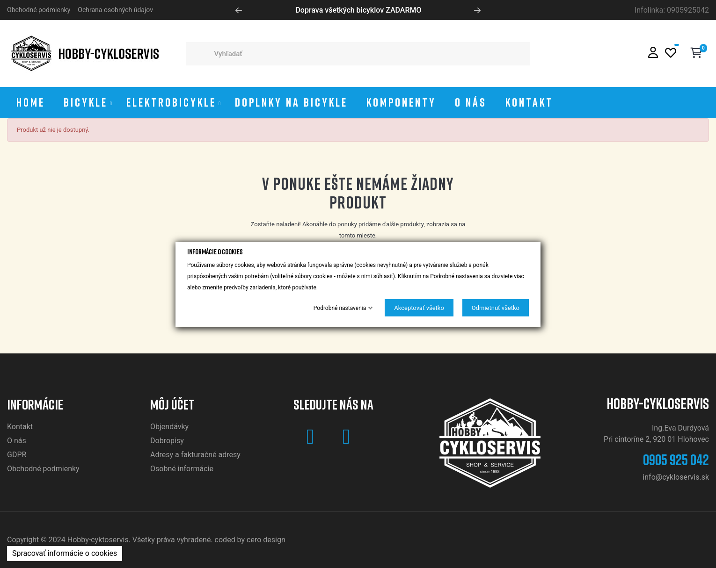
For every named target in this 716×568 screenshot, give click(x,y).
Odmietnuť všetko (495, 307)
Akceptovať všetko (419, 307)
